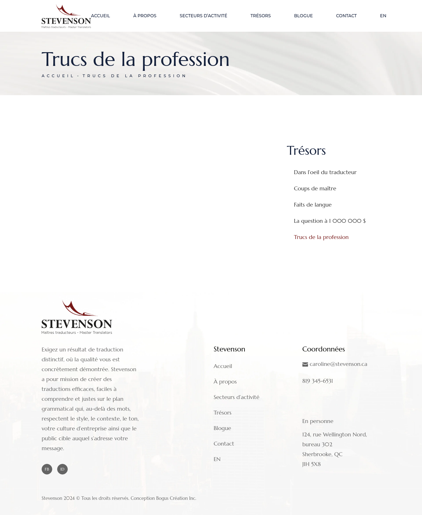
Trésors (222, 412)
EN (217, 458)
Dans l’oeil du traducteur (325, 172)
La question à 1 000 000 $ (330, 220)
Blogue (222, 427)
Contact (223, 443)
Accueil (222, 365)
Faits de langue (313, 204)
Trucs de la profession (321, 236)
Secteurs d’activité (236, 396)
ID (62, 469)
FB (47, 469)
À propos (225, 381)
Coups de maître (315, 188)
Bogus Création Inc (175, 498)
